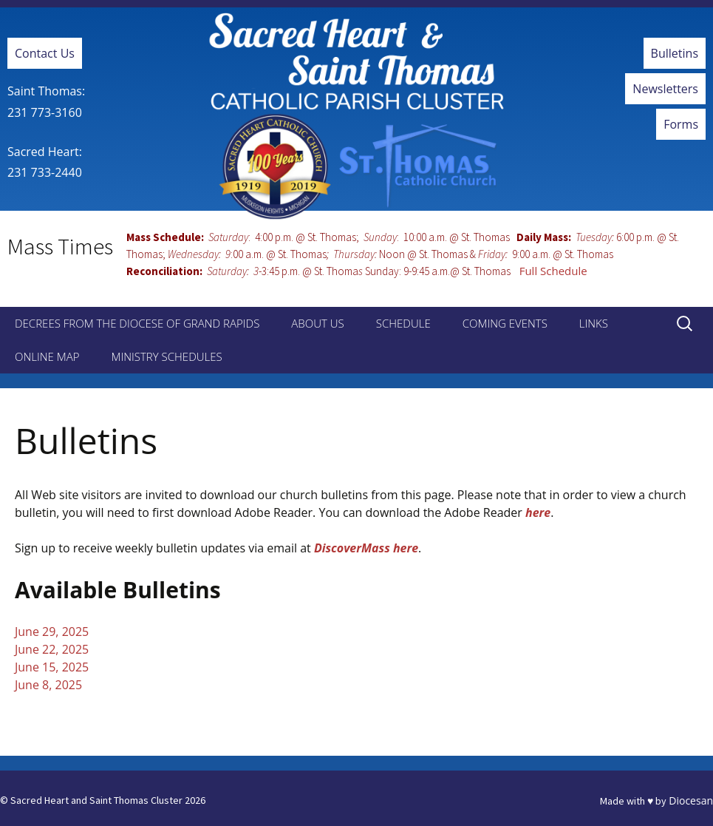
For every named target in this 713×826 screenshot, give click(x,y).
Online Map (47, 356)
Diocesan (691, 800)
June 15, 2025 (52, 667)
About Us (317, 323)
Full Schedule (553, 270)
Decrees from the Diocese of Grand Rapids (137, 323)
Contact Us (45, 53)
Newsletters (665, 89)
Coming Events (505, 323)
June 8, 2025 (48, 685)
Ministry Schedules (166, 356)
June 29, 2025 (52, 631)
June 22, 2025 (52, 649)
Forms (680, 124)
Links (593, 323)
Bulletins (674, 53)
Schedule (403, 323)
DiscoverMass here (366, 548)
